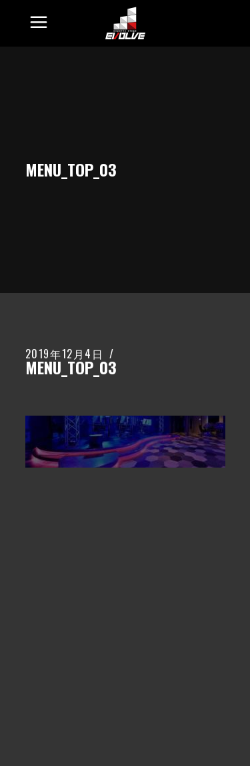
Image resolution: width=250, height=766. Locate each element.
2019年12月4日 (64, 354)
